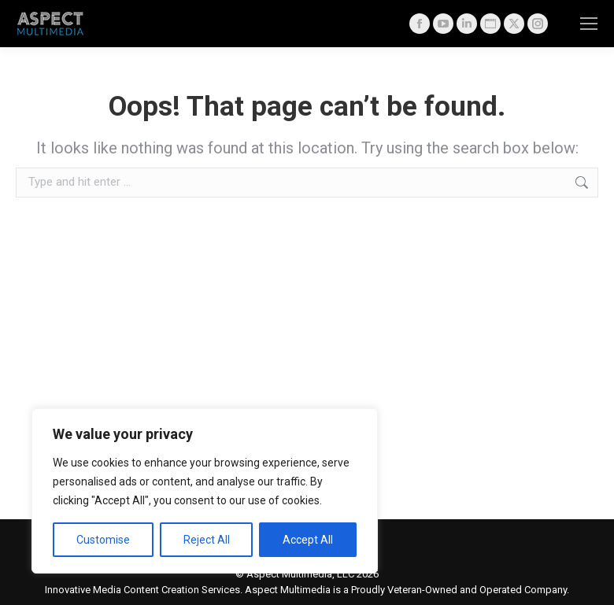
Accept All (308, 539)
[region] (204, 491)
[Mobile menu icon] (588, 23)
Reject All (206, 539)
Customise (103, 539)
